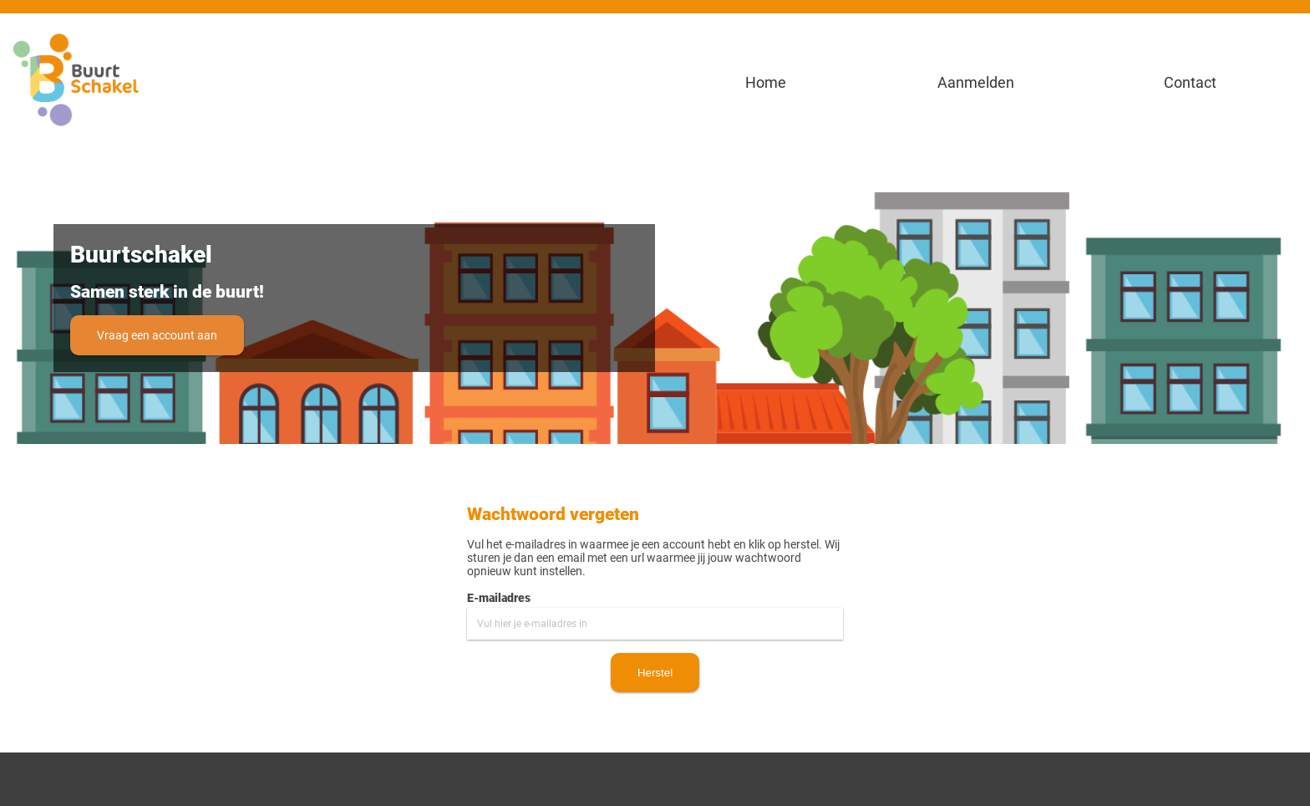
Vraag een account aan (157, 335)
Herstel (655, 672)
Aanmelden (976, 82)
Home (762, 82)
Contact (1190, 82)
